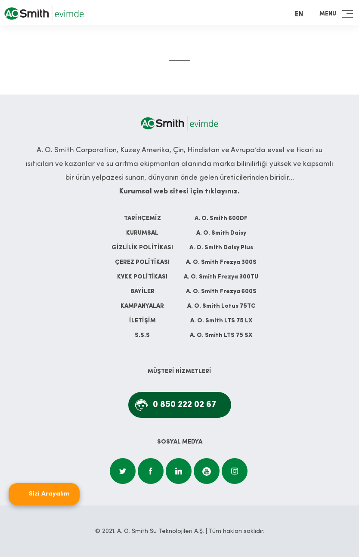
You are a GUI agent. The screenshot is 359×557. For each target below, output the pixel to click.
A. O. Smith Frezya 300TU (221, 277)
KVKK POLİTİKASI (142, 277)
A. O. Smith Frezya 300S (221, 262)
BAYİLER (142, 291)
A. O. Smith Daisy (221, 233)
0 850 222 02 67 (184, 405)
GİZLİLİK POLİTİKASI (142, 248)
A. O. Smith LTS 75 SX (221, 335)
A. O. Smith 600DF (221, 218)
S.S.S (142, 335)
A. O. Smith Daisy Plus (221, 248)
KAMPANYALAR (142, 306)
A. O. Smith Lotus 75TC (221, 306)
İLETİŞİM (142, 321)
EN (299, 14)
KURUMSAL (142, 233)
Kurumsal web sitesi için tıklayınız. (179, 191)
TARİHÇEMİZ (142, 218)
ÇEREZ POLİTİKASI (142, 262)
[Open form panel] (44, 494)
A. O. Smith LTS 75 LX (221, 321)
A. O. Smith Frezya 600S (221, 291)
